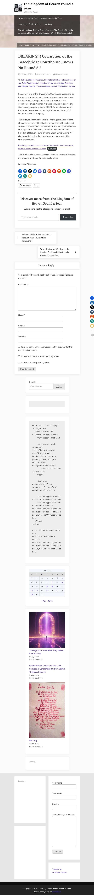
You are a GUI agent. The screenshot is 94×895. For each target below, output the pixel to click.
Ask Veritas (59, 386)
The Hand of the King (66, 86)
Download (52, 149)
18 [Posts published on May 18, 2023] (47, 586)
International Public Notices (29, 24)
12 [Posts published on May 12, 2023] (52, 582)
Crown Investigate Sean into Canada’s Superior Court (40, 18)
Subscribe (68, 217)
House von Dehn (44, 74)
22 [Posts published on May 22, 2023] (32, 590)
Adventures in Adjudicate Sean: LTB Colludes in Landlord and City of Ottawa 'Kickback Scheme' (47, 668)
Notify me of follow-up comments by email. (39, 356)
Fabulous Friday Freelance (32, 80)
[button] (20, 171)
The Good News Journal (47, 86)
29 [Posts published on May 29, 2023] (32, 594)
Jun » (50, 601)
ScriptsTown (56, 892)
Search (32, 382)
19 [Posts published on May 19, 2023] (52, 586)
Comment (23, 284)
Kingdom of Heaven (48, 83)
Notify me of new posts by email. (35, 362)
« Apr (43, 601)
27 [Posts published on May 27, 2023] (57, 590)
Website (22, 336)
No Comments (62, 74)
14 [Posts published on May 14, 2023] (62, 582)
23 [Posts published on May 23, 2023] (37, 590)
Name (21, 315)
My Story (48, 24)
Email (21, 325)
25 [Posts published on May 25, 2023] (47, 590)
